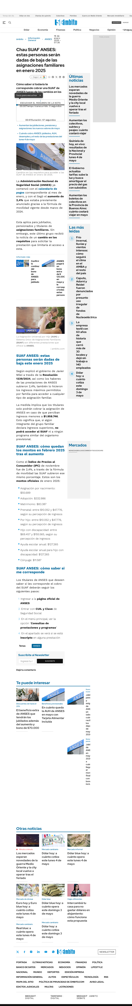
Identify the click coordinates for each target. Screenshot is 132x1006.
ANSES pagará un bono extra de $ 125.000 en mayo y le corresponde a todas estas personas (63, 278)
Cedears (99, 451)
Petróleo (73, 16)
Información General (34, 39)
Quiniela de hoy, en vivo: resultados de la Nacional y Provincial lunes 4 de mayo (78, 150)
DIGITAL (31, 997)
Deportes (53, 972)
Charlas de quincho (43, 16)
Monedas (73, 451)
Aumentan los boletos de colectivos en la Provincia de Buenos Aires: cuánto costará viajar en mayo (78, 205)
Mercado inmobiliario (115, 16)
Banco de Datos (25, 967)
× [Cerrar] (40, 95)
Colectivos (60, 16)
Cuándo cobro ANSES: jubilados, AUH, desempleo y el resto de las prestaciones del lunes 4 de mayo (40, 136)
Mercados (47, 967)
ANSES (48, 39)
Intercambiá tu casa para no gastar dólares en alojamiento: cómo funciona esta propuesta (78, 911)
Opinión (111, 29)
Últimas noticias (42, 962)
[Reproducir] (40, 101)
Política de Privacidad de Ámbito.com (61, 981)
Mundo (37, 972)
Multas (49, 986)
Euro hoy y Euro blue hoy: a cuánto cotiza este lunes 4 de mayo (26, 910)
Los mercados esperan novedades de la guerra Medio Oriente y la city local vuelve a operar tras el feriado (78, 99)
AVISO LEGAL (97, 981)
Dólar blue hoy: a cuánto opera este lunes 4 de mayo (78, 859)
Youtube (45, 952)
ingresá (126, 22)
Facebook (24, 952)
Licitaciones (66, 986)
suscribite (117, 22)
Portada (21, 962)
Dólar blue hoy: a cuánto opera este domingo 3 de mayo (52, 908)
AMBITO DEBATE (87, 997)
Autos (52, 977)
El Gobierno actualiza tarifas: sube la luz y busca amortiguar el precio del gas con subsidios (78, 177)
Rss (106, 977)
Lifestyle (97, 967)
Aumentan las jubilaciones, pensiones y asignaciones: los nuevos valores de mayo (39, 127)
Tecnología (91, 977)
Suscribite (50, 661)
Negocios (94, 29)
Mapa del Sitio (24, 981)
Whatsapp (53, 952)
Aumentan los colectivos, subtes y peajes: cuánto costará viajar (78, 126)
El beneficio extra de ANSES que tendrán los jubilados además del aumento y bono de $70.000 (27, 719)
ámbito (19, 39)
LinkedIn (38, 952)
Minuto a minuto (26, 849)
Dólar (27, 29)
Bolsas (80, 451)
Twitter (17, 952)
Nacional (22, 972)
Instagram (31, 952)
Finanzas (60, 29)
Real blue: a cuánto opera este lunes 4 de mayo (26, 933)
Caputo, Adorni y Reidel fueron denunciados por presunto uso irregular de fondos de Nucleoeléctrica (86, 297)
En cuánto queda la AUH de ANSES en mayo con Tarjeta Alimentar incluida (53, 714)
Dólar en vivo (24, 16)
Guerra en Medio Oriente (92, 16)
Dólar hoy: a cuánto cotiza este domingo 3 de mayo (82, 384)
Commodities (89, 451)
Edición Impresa (74, 972)
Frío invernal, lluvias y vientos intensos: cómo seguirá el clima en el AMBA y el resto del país (82, 255)
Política (77, 29)
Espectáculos (70, 977)
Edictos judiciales (27, 986)
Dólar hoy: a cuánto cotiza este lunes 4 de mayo (51, 859)
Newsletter (106, 952)
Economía (43, 29)
